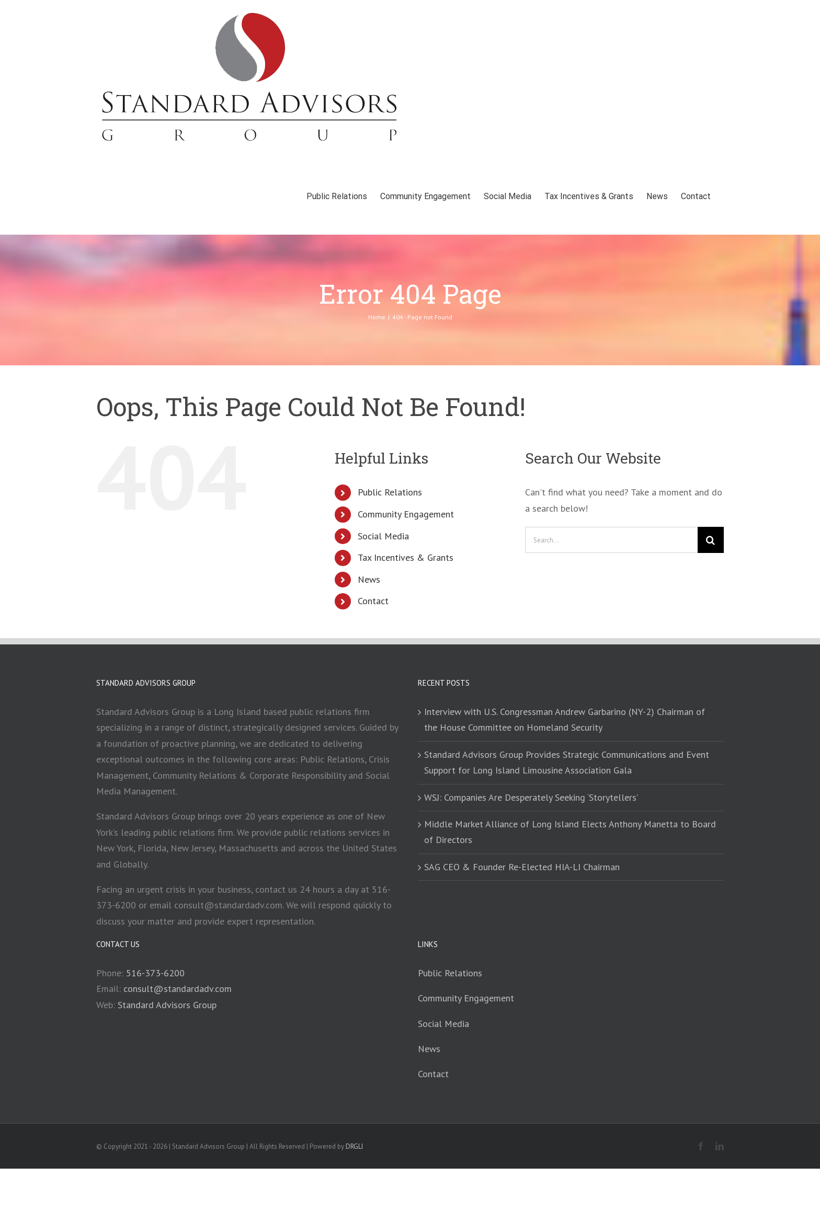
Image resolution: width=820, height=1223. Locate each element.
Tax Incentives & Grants (405, 557)
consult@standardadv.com (177, 989)
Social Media (383, 536)
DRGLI (354, 1146)
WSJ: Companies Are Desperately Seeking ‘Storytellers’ (531, 797)
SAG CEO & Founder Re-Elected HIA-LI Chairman (522, 867)
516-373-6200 (155, 973)
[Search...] (611, 540)
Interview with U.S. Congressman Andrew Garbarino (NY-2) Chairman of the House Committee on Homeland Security (564, 719)
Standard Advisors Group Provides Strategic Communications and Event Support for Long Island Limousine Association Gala (566, 762)
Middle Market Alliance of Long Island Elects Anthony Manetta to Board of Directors (570, 832)
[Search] (711, 540)
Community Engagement (406, 514)
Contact (373, 601)
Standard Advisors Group (167, 1005)
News (369, 579)
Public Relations (390, 492)
